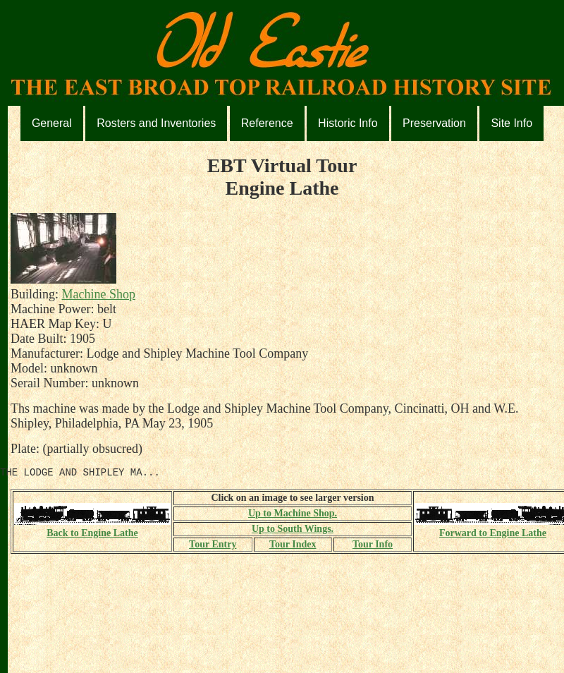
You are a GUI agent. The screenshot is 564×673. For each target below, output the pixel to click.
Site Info (511, 123)
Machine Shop (98, 294)
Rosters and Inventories (156, 123)
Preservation (434, 123)
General (52, 123)
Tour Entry (212, 546)
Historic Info (347, 123)
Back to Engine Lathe (92, 529)
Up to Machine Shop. (292, 515)
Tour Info (372, 546)
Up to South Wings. (292, 531)
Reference (267, 123)
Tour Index (293, 546)
